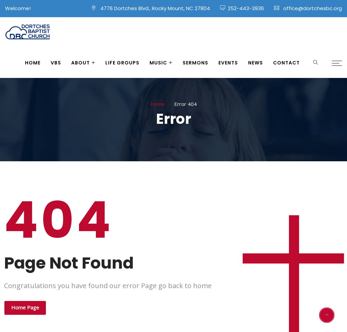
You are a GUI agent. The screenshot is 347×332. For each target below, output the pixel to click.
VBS (56, 62)
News (255, 62)
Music (158, 62)
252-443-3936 (246, 8)
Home (33, 62)
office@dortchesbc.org (312, 8)
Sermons (195, 62)
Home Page (25, 307)
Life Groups (122, 62)
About (80, 62)
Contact (286, 62)
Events (228, 62)
